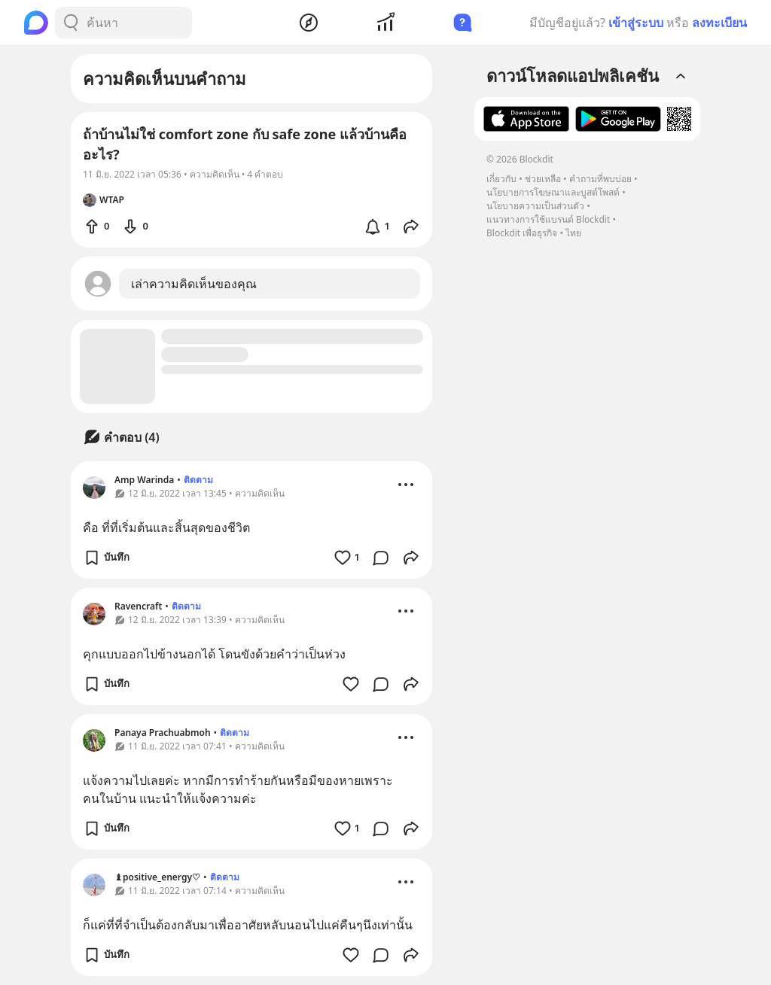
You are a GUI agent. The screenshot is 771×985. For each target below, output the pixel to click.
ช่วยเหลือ (543, 178)
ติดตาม (198, 479)
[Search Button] (70, 22)
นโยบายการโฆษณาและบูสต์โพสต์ (553, 192)
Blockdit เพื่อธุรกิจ (521, 232)
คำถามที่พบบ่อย (600, 178)
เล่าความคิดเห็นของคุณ (194, 283)
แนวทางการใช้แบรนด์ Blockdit (548, 219)
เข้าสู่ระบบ (635, 22)
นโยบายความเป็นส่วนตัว (535, 205)
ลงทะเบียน (719, 22)
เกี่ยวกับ (501, 178)
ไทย (573, 232)
